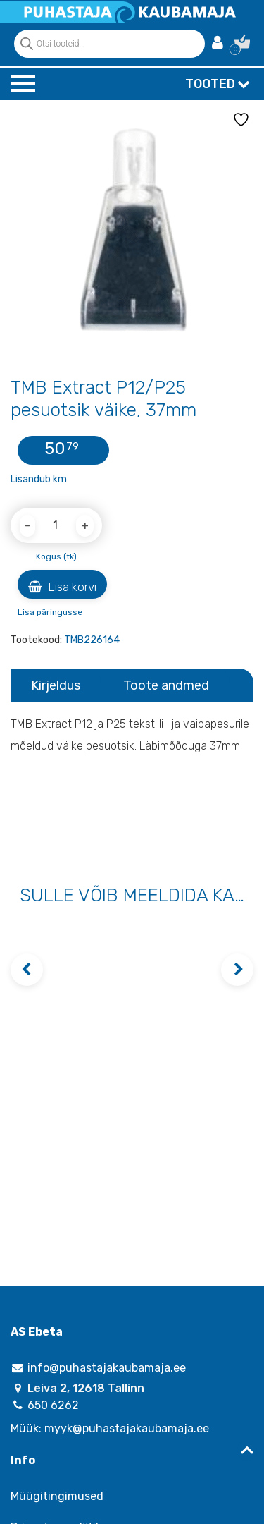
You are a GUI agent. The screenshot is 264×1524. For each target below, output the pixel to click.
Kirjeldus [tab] (55, 685)
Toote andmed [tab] (166, 685)
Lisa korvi (62, 587)
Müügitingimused (57, 1496)
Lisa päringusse (50, 612)
